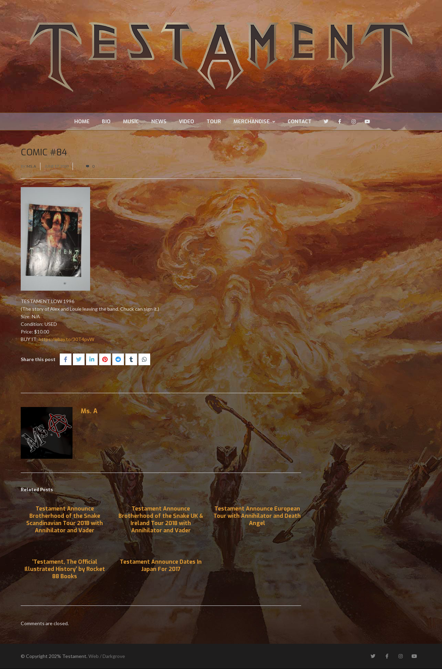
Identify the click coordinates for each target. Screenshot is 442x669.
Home (81, 121)
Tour (213, 121)
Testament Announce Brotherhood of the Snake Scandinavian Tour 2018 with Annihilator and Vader (64, 519)
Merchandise (254, 121)
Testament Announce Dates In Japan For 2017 (161, 566)
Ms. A (31, 166)
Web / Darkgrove (106, 656)
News (158, 121)
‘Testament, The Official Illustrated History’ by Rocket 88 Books (65, 569)
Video (186, 121)
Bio (106, 121)
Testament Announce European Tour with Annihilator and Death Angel (257, 516)
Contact (299, 121)
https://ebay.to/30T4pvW (66, 339)
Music (131, 121)
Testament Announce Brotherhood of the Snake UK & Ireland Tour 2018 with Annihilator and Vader (160, 519)
